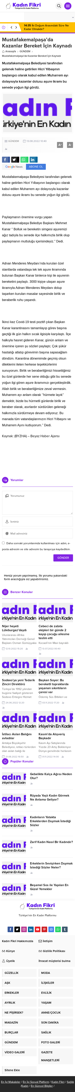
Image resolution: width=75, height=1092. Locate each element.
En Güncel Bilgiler (42, 1086)
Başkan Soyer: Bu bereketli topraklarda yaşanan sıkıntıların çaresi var (54, 686)
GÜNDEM (25, 51)
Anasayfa (9, 51)
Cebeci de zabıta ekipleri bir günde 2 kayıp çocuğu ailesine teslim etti (54, 632)
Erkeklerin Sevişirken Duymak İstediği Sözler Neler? (51, 865)
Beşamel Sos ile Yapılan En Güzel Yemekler (49, 887)
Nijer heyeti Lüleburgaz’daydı (14, 628)
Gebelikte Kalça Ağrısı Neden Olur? (51, 776)
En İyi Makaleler (10, 1082)
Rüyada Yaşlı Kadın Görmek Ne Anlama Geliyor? (49, 798)
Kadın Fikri (57, 1082)
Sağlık (70, 1082)
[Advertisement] (37, 456)
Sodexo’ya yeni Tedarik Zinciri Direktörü (18, 682)
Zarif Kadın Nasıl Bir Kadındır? (51, 842)
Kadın (24, 1086)
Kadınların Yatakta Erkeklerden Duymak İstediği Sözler (50, 821)
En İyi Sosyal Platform (36, 1082)
